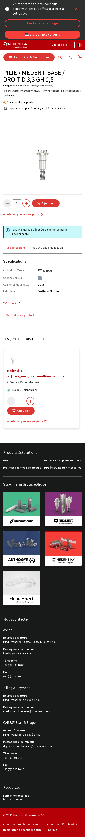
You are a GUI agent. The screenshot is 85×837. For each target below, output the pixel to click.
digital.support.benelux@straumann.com (27, 746)
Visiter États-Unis (42, 34)
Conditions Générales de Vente (22, 825)
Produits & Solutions (29, 57)
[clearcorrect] (21, 588)
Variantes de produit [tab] (20, 315)
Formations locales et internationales (17, 798)
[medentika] (63, 549)
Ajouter (46, 203)
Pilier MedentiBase (71, 91)
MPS (5, 461)
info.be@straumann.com (17, 654)
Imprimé (52, 830)
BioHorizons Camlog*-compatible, (34, 85)
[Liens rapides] (61, 45)
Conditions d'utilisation (62, 825)
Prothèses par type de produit (22, 468)
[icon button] (76, 9)
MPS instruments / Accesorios (62, 468)
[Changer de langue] (80, 45)
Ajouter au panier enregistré (23, 214)
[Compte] (70, 57)
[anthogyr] (21, 548)
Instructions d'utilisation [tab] (47, 248)
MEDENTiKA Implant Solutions (63, 461)
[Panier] (80, 57)
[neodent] (63, 509)
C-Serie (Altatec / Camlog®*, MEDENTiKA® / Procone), (32, 91)
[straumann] (21, 509)
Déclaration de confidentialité (22, 830)
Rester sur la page (42, 23)
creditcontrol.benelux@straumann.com (26, 711)
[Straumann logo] (15, 45)
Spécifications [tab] (16, 248)
